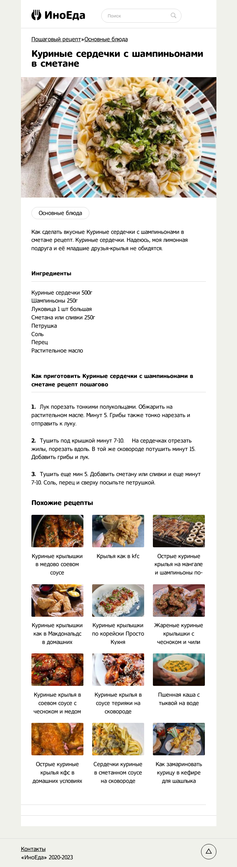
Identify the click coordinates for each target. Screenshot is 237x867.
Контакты (33, 849)
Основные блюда (60, 213)
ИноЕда (58, 15)
